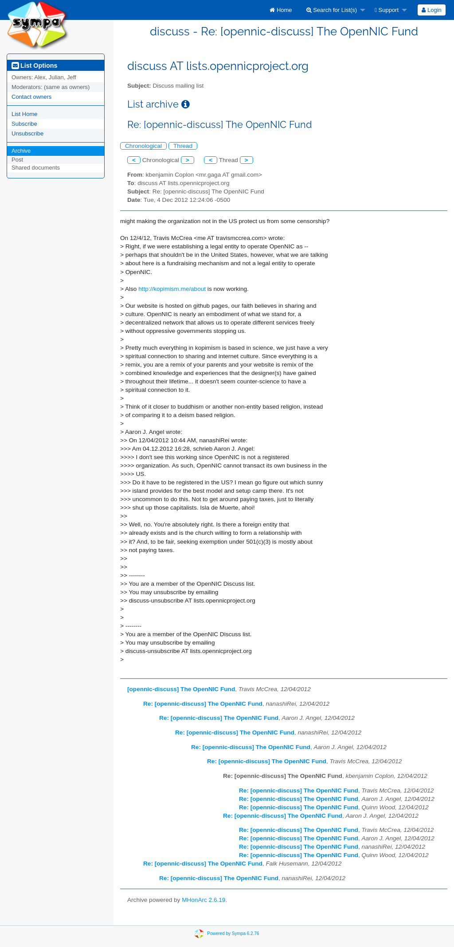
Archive (21, 150)
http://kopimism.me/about (172, 289)
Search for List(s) (331, 10)
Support (387, 10)
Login (431, 10)
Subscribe (24, 123)
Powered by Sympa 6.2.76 (233, 933)
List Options (34, 65)
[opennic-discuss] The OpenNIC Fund (181, 689)
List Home (25, 114)
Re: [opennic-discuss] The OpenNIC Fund (202, 703)
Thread (182, 146)
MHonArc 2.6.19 (203, 900)
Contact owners (31, 96)
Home (281, 10)
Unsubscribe (27, 133)
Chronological (143, 146)
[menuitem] (280, 10)
